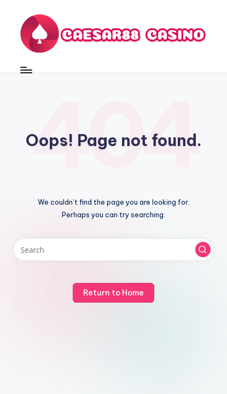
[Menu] (25, 70)
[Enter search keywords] (113, 249)
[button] (203, 249)
